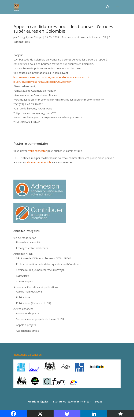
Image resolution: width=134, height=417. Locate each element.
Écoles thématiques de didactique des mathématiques (48, 264)
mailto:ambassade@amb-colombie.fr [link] (78, 99)
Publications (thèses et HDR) (33, 303)
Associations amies (27, 330)
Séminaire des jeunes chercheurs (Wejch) (40, 270)
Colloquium (22, 275)
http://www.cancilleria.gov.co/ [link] (61, 117)
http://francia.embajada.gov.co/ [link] (33, 113)
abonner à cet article (39, 162)
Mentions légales (38, 401)
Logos (98, 401)
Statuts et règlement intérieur (72, 401)
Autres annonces (23, 309)
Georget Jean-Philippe (30, 37)
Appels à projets (26, 325)
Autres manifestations (29, 291)
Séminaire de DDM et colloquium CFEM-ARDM (43, 258)
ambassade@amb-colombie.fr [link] (36, 99)
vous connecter (37, 150)
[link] (36, 99)
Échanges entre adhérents (32, 248)
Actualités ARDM (23, 253)
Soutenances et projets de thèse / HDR (84, 37)
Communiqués (24, 281)
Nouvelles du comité (28, 242)
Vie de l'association (24, 238)
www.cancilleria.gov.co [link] (28, 117)
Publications (23, 297)
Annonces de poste (27, 313)
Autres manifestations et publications (35, 287)
